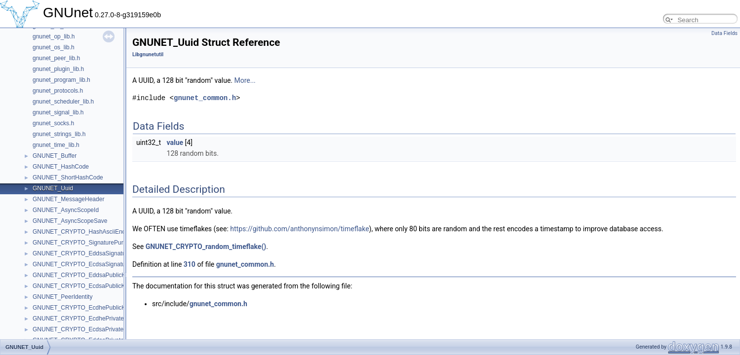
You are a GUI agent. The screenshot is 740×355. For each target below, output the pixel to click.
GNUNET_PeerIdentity (62, 296)
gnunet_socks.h (53, 123)
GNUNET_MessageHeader (68, 199)
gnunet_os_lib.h (54, 47)
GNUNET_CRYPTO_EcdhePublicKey (82, 307)
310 (189, 264)
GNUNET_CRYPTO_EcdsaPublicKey (82, 286)
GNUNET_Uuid (53, 188)
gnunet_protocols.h (58, 90)
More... (244, 80)
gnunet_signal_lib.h (58, 112)
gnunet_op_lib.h (54, 36)
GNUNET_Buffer (55, 155)
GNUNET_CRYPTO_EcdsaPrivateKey (83, 329)
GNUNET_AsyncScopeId (66, 210)
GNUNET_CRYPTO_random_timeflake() (206, 246)
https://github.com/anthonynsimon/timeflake (299, 229)
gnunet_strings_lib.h (59, 134)
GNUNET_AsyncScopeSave (70, 220)
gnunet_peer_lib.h (56, 58)
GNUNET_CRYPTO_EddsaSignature (82, 253)
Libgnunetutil (147, 54)
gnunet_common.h (205, 98)
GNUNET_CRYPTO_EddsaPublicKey (82, 275)
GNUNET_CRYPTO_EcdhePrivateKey (83, 318)
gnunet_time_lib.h (56, 145)
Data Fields (724, 33)
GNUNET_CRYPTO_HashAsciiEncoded (85, 231)
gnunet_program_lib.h (61, 79)
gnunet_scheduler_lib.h (63, 101)
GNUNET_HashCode (61, 166)
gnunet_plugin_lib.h (58, 69)
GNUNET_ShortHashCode (68, 177)
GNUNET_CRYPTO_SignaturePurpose (84, 242)
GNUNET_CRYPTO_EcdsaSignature (81, 264)
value (175, 142)
